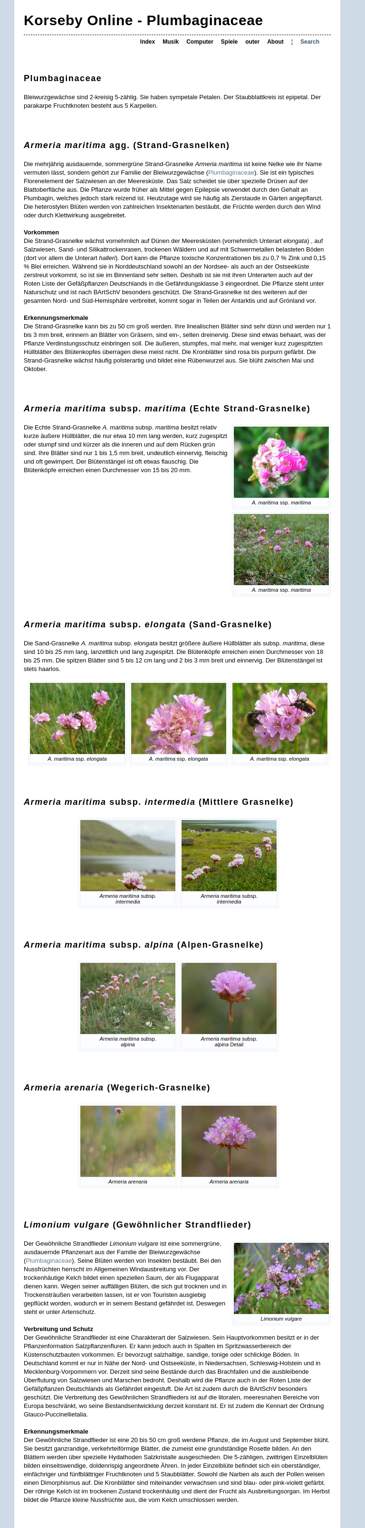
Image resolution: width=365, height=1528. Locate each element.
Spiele (229, 41)
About (275, 41)
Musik (171, 41)
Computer (199, 41)
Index (147, 41)
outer (252, 41)
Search (309, 41)
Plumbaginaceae (231, 172)
